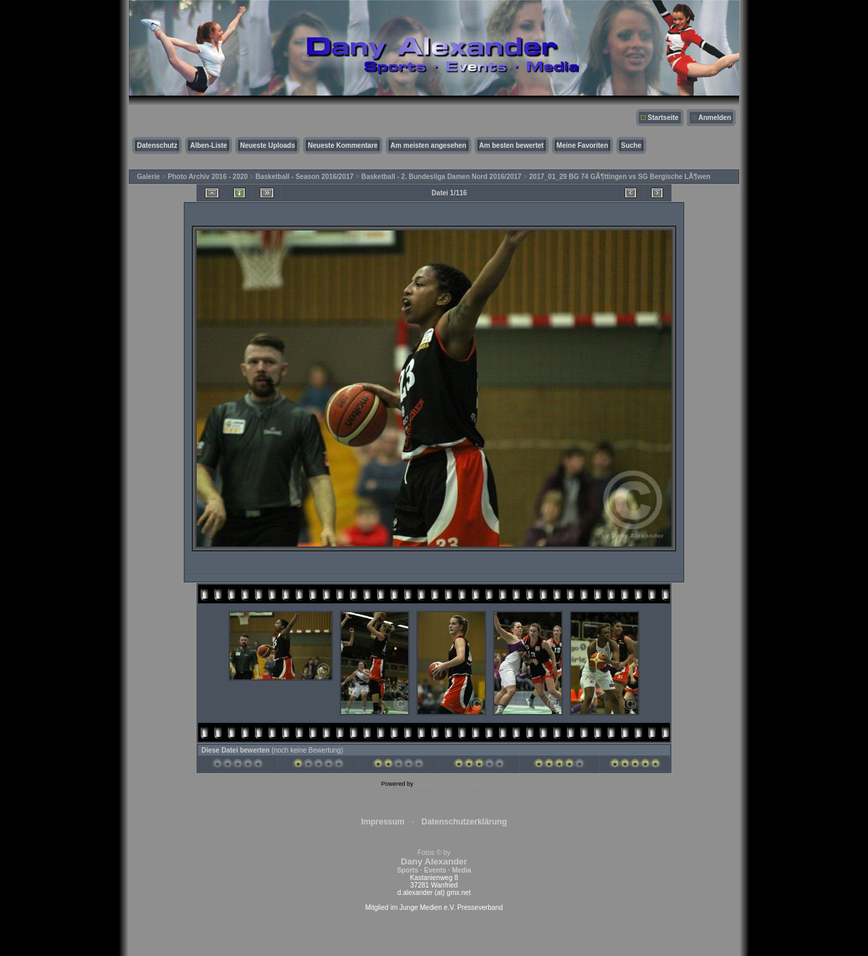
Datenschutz (157, 145)
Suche (631, 145)
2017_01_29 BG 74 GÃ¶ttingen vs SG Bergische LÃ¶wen (619, 176)
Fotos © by (434, 861)
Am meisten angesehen (429, 145)
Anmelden (714, 117)
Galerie (148, 176)
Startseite (663, 117)
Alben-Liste (208, 145)
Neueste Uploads (267, 145)
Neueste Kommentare (343, 145)
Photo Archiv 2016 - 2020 (207, 176)
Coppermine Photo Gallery (451, 783)
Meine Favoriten (582, 145)
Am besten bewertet (511, 145)
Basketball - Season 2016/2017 (305, 176)
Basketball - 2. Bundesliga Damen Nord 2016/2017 (441, 176)
